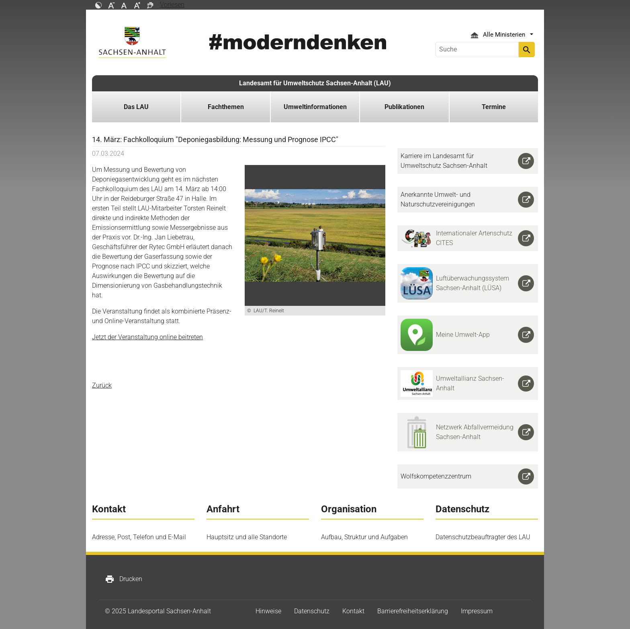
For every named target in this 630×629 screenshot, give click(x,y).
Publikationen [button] (404, 107)
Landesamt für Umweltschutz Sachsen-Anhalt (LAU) (315, 83)
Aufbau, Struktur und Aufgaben (364, 537)
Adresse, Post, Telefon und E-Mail (139, 537)
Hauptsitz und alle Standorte (247, 537)
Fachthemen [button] (226, 107)
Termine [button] (494, 107)
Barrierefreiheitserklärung (412, 611)
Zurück (102, 385)
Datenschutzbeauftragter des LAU (483, 537)
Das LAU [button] (136, 107)
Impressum (477, 611)
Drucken (123, 579)
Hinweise (268, 611)
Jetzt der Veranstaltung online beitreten (147, 337)
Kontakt (353, 611)
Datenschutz (311, 611)
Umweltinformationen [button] (315, 107)
